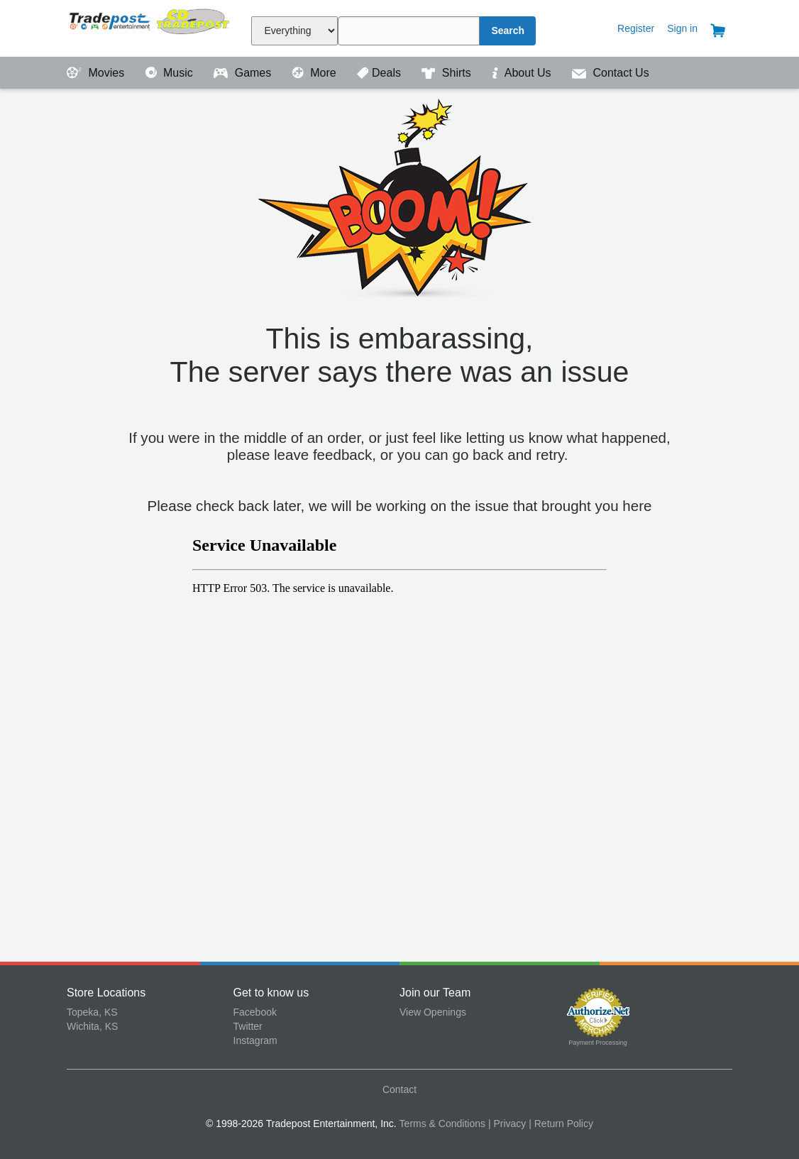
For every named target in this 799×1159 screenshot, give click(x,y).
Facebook (255, 1012)
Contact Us (610, 73)
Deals (380, 73)
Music (171, 73)
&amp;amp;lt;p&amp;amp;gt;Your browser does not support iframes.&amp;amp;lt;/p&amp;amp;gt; (399, 734)
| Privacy (507, 1123)
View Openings (433, 1012)
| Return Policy (561, 1123)
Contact (399, 1089)
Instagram (255, 1040)
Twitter (248, 1026)
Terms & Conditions (442, 1123)
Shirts (447, 73)
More (315, 73)
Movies (97, 73)
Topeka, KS (92, 1012)
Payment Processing (597, 1042)
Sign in (682, 28)
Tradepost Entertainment (150, 26)
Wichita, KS (92, 1026)
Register (635, 28)
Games (244, 73)
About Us (523, 73)
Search (507, 30)
